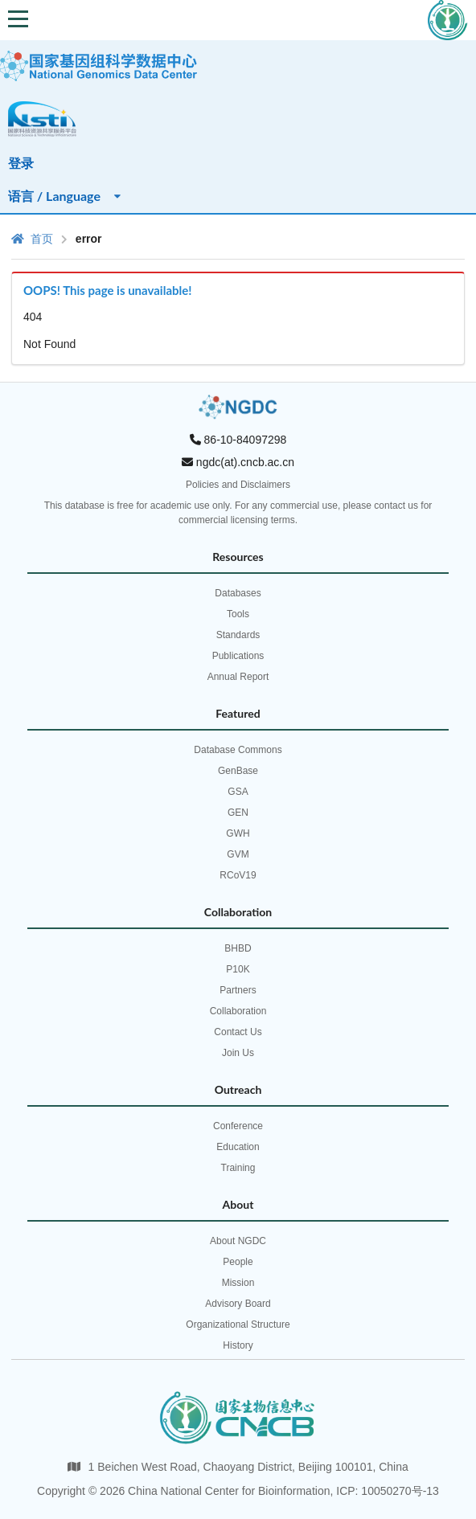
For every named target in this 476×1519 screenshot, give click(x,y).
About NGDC (238, 1241)
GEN (238, 812)
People (237, 1261)
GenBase (238, 770)
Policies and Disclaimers (238, 484)
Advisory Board (237, 1303)
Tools (238, 614)
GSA (238, 791)
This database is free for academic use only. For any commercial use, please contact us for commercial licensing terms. (238, 513)
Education (237, 1147)
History (237, 1345)
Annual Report (238, 676)
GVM (237, 854)
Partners (238, 990)
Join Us (238, 1052)
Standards (238, 635)
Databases (238, 593)
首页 (32, 238)
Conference (238, 1126)
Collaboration (238, 1011)
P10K (237, 969)
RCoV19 (238, 875)
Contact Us (237, 1032)
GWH (237, 833)
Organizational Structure (237, 1324)
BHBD (237, 948)
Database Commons (237, 749)
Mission (238, 1282)
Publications (238, 655)
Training (238, 1167)
